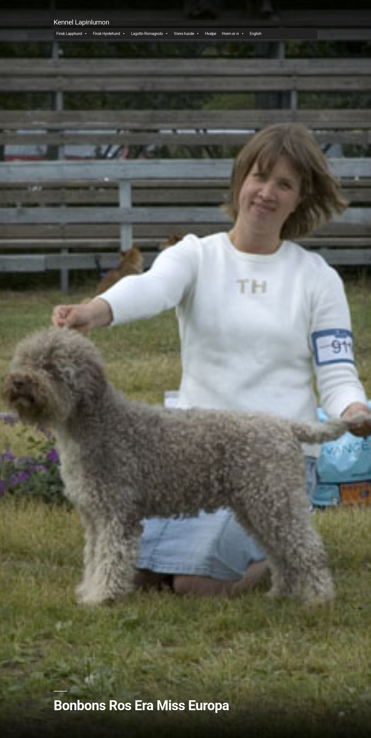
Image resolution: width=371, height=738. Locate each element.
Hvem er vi (233, 33)
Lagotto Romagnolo (149, 33)
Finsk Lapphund (72, 33)
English (255, 33)
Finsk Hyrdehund (109, 33)
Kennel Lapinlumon (81, 22)
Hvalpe (210, 33)
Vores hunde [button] (187, 33)
